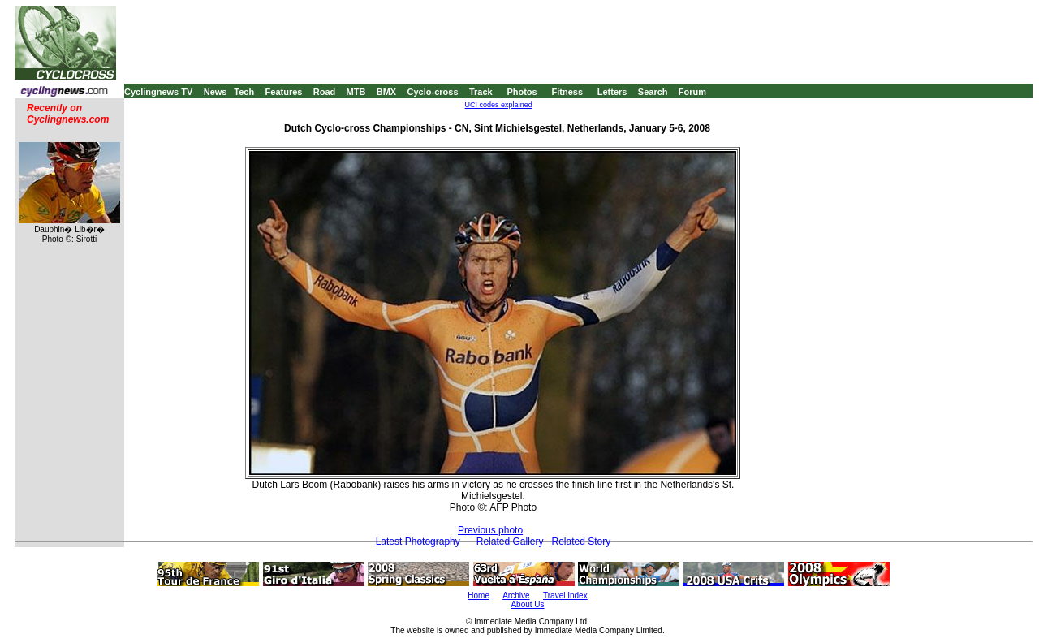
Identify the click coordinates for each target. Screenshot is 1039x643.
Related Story (581, 541)
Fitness (567, 92)
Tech (244, 92)
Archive (515, 595)
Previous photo (490, 530)
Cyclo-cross (433, 92)
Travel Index (565, 595)
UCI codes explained (498, 105)
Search (653, 92)
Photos (522, 92)
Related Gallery (510, 541)
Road (324, 92)
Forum (692, 92)
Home (478, 595)
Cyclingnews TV (158, 92)
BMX (386, 92)
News (215, 92)
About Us (527, 604)
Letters (612, 92)
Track (481, 92)
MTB (356, 92)
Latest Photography (418, 541)
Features (284, 92)
